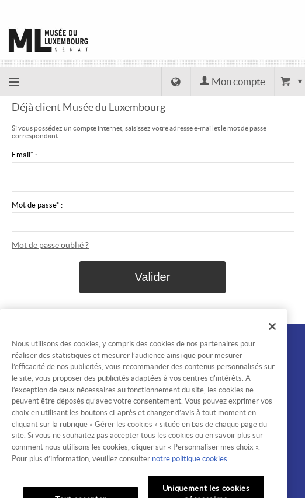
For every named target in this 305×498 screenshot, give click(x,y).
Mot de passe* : (37, 205)
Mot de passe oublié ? (50, 245)
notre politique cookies (189, 469)
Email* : (24, 154)
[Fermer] (272, 337)
